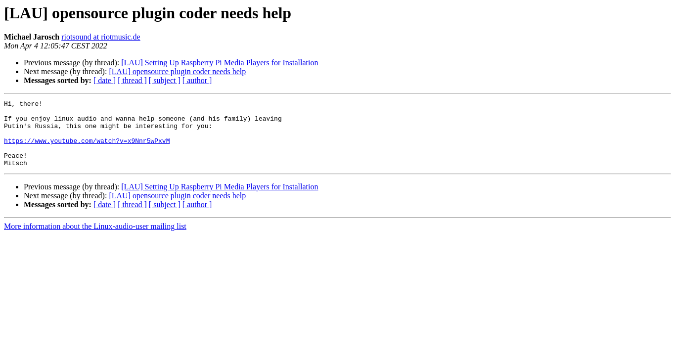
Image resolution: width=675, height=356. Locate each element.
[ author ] (197, 80)
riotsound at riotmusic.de (100, 37)
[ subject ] (164, 80)
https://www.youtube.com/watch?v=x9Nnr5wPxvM (87, 149)
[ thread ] (132, 80)
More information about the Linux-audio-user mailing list (95, 239)
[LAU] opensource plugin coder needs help (177, 71)
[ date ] (104, 80)
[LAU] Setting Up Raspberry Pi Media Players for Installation (219, 62)
